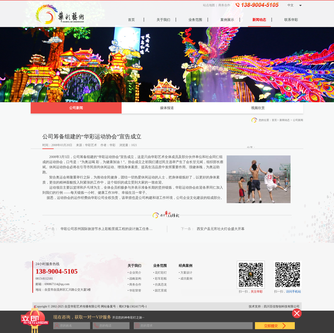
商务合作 (226, 5)
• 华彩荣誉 (134, 290)
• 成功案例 (185, 278)
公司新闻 (76, 108)
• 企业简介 (134, 272)
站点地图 (210, 5)
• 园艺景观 (160, 290)
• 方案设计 (185, 272)
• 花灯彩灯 (160, 272)
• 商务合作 (134, 284)
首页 (274, 120)
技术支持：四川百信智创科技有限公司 (274, 306)
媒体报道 (167, 108)
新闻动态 (284, 120)
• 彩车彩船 (160, 278)
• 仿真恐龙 (160, 284)
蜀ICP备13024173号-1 (133, 306)
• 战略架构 (134, 278)
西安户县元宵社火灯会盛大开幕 (221, 229)
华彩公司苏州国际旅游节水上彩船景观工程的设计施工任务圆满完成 (106, 229)
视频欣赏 (258, 108)
